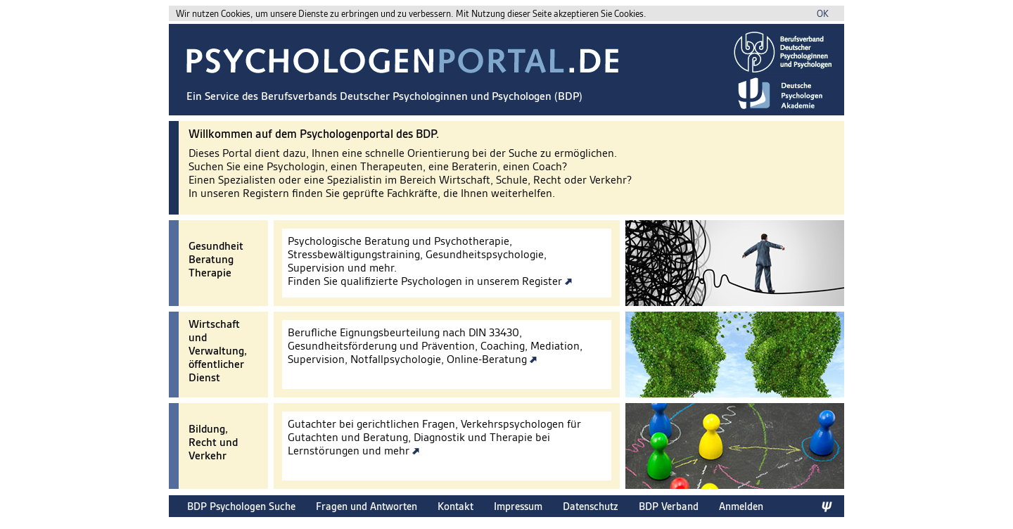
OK (823, 13)
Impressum (518, 506)
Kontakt (455, 506)
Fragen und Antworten (366, 506)
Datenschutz (590, 506)
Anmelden (741, 506)
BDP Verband (669, 506)
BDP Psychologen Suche (241, 506)
